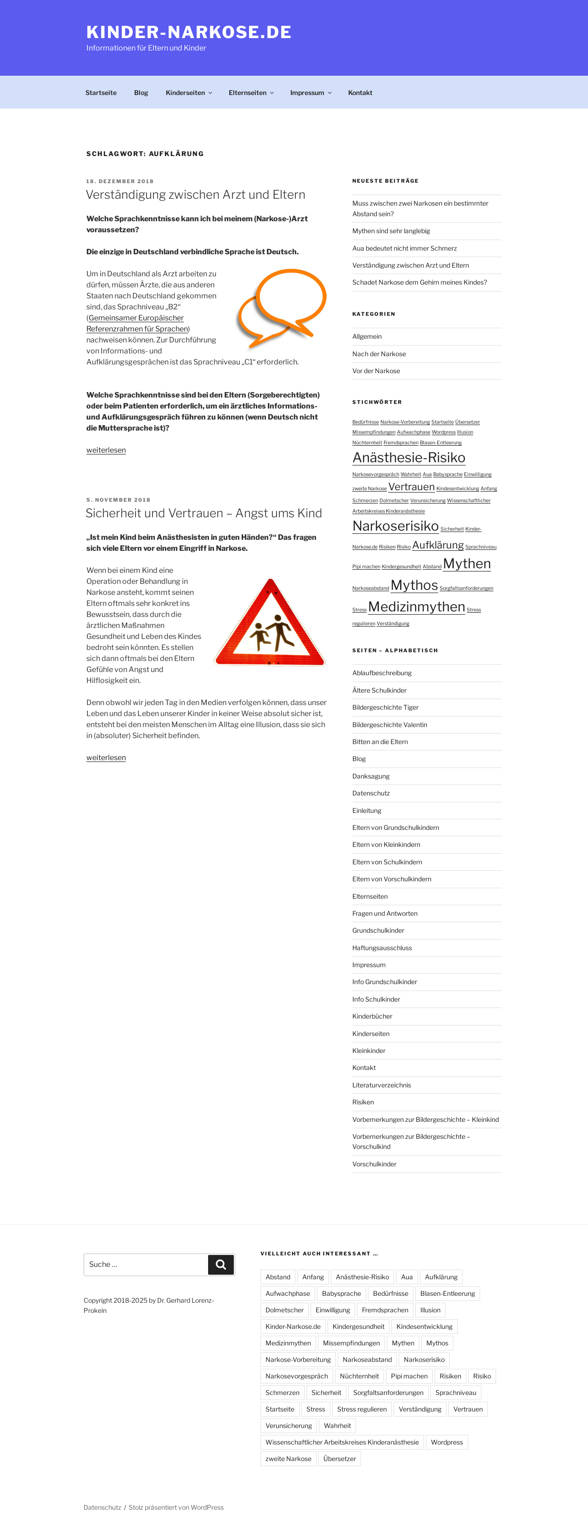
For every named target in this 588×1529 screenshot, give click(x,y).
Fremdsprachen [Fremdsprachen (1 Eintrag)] (401, 443)
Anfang (313, 1277)
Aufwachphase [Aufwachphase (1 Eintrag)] (413, 432)
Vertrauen (468, 1409)
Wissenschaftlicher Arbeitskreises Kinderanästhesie (342, 1442)
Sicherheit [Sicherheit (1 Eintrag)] (452, 529)
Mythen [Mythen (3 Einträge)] (467, 563)
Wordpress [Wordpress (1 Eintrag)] (444, 432)
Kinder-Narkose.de (189, 32)
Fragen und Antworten (385, 913)
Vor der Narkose (376, 371)
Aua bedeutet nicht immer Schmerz (404, 248)
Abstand (278, 1277)
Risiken (363, 1102)
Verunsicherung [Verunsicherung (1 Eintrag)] (428, 501)
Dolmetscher (285, 1310)
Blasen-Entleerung (447, 1293)
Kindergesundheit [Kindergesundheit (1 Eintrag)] (401, 567)
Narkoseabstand (367, 1359)
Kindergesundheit (358, 1326)
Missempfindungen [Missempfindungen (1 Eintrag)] (374, 432)
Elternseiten (252, 92)
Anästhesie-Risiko (362, 1277)
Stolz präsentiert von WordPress (176, 1507)
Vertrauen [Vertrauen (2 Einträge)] (411, 487)
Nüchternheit (359, 1376)
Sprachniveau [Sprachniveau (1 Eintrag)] (481, 547)
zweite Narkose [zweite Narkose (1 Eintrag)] (369, 489)
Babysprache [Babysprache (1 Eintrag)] (448, 474)
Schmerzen (283, 1392)
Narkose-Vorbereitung (298, 1359)
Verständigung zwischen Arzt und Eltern (195, 194)
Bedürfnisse (390, 1293)
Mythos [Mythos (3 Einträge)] (414, 585)
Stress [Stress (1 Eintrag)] (359, 610)
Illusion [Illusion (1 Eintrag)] (465, 432)
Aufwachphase (288, 1293)
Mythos (437, 1343)
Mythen (403, 1343)
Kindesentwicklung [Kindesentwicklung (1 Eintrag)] (457, 489)
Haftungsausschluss (382, 948)
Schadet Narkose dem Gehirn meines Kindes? (419, 282)
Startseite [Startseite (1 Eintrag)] (442, 422)
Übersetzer (339, 1458)
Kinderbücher (372, 1016)
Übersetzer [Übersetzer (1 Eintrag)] (467, 422)
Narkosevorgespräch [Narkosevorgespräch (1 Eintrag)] (375, 474)
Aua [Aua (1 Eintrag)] (427, 474)
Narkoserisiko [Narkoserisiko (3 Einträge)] (395, 526)
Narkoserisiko (424, 1359)
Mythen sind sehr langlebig (391, 231)
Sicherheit (326, 1392)
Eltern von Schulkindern (387, 862)
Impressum (311, 92)
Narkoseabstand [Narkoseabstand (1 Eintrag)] (370, 588)
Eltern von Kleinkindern (386, 844)
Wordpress (447, 1442)
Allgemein (367, 336)
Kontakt (360, 92)
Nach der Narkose (379, 354)
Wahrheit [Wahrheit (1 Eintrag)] (411, 474)
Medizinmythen (288, 1343)
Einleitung (366, 810)
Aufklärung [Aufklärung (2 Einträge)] (438, 545)
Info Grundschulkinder (384, 982)
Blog (141, 92)
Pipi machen (409, 1376)
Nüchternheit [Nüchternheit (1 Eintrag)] (367, 443)
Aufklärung (441, 1277)
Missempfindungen (351, 1343)
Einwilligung (333, 1310)
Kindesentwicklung (424, 1326)
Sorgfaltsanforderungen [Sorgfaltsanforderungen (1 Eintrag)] (466, 588)
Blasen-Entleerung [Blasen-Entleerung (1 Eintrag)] (441, 443)
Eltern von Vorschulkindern (391, 879)
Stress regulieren (362, 1409)
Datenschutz (371, 793)
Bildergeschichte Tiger (385, 707)
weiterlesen (106, 450)
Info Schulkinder (376, 999)
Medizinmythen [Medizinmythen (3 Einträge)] (416, 607)
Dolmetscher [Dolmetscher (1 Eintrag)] (394, 501)
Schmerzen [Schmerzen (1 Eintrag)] (365, 501)
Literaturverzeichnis (381, 1085)
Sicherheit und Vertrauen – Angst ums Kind (203, 513)
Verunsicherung (289, 1425)
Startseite (101, 92)
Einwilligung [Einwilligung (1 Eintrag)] (478, 474)
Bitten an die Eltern (380, 741)
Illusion (430, 1310)
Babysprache (341, 1293)
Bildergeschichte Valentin (389, 724)
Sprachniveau (455, 1392)
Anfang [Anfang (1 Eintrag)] (489, 489)
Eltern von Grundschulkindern (395, 827)
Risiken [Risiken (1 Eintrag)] (387, 547)
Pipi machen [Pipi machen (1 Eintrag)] (366, 567)
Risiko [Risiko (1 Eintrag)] (404, 547)
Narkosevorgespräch (297, 1376)
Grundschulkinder (378, 930)
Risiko (482, 1376)
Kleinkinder (368, 1050)
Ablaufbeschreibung (382, 673)
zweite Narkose (288, 1458)
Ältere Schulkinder (379, 690)
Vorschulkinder (374, 1164)
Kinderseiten (190, 92)
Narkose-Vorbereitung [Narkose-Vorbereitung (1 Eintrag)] (405, 422)
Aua (407, 1277)
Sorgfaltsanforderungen (388, 1392)
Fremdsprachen (385, 1310)
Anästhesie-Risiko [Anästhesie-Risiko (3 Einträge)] (409, 457)
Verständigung (420, 1409)
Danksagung (371, 776)
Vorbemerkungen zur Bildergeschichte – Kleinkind (425, 1119)
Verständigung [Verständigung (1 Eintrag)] (393, 624)
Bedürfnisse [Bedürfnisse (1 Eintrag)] (365, 422)
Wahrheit (337, 1425)
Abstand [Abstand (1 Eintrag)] (432, 567)
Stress (315, 1409)
